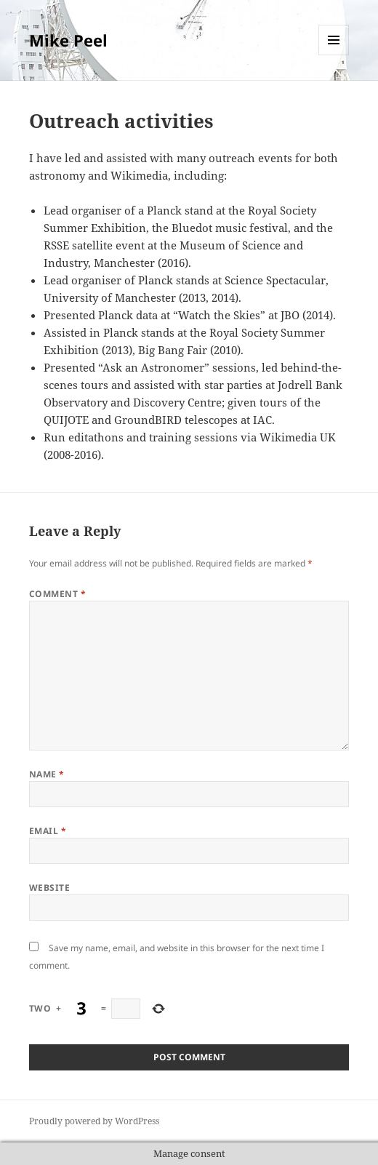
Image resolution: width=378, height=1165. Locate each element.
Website (49, 887)
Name (47, 774)
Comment (57, 594)
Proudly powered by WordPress (94, 1121)
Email (47, 831)
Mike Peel (68, 40)
